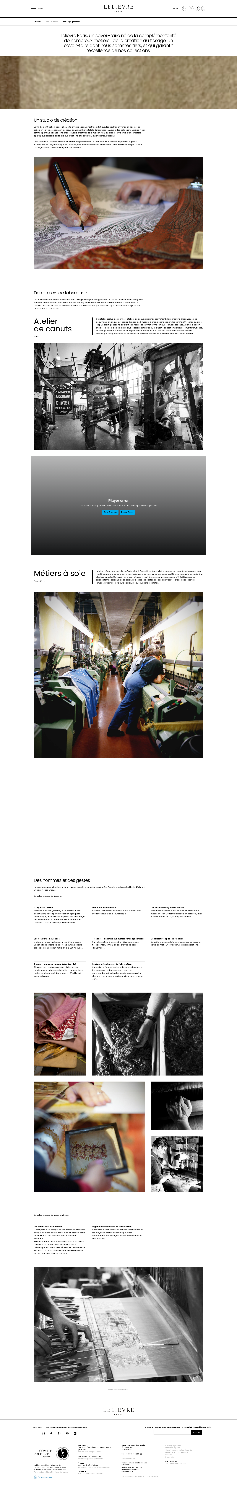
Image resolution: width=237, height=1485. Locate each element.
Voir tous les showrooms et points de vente (140, 1476)
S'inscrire (196, 1432)
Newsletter (169, 1457)
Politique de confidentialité (176, 1452)
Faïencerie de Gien (42, 1472)
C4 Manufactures (41, 1467)
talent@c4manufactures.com (90, 1473)
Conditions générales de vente (178, 1450)
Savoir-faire (52, 22)
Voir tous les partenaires (175, 1463)
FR (174, 8)
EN (177, 8)
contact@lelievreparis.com (89, 1451)
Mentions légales (172, 1448)
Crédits (168, 1454)
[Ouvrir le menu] (37, 8)
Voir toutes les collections (119, 1389)
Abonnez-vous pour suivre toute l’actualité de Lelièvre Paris (178, 1427)
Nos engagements (71, 22)
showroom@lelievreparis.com (90, 1458)
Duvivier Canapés (59, 1472)
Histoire (37, 22)
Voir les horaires (128, 1458)
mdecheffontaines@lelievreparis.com (94, 1467)
